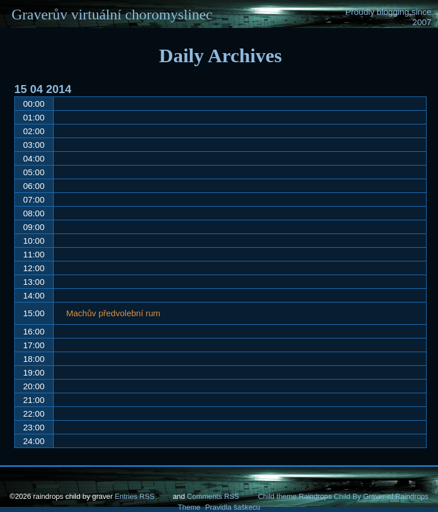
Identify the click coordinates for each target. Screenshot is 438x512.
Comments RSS (213, 496)
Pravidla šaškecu (232, 507)
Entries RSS (134, 496)
